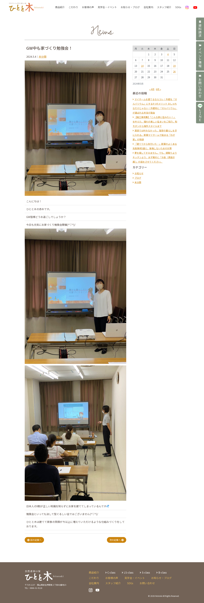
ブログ (138, 177)
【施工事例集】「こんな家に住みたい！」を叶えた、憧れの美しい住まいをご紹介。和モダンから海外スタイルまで (155, 122)
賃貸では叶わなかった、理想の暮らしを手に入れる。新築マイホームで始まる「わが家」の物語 (155, 135)
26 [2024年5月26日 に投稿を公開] (174, 71)
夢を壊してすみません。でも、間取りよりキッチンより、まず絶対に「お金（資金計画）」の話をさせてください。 (155, 157)
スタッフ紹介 (164, 7)
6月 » (158, 89)
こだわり (73, 7)
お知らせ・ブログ (130, 7)
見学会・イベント (107, 7)
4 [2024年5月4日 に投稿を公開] (168, 54)
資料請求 (200, 29)
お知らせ (139, 173)
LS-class (128, 572)
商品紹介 (60, 7)
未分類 (42, 56)
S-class (146, 572)
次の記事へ (115, 540)
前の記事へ (35, 540)
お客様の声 (88, 7)
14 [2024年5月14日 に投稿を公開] (142, 65)
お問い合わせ (200, 87)
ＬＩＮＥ (200, 114)
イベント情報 (200, 56)
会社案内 (148, 7)
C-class (111, 572)
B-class (162, 572)
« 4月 (151, 89)
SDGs (178, 7)
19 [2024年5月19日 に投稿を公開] (174, 65)
